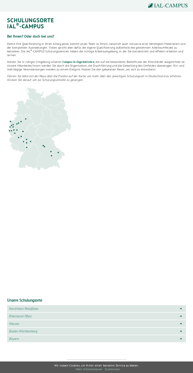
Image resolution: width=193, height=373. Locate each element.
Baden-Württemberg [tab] (96, 331)
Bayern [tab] (96, 338)
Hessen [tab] (96, 323)
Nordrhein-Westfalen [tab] (96, 308)
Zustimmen (112, 369)
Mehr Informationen (89, 369)
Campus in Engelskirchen (78, 62)
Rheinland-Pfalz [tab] (96, 316)
